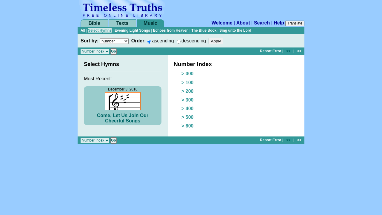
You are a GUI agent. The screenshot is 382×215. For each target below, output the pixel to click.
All (83, 30)
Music (150, 23)
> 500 (187, 117)
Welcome (222, 22)
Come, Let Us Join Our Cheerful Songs (122, 118)
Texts (122, 23)
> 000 (187, 73)
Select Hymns (100, 30)
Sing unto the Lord (235, 30)
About (243, 22)
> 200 (187, 91)
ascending (163, 40)
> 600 (187, 125)
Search (262, 22)
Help (279, 22)
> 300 (187, 99)
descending (193, 40)
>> (299, 51)
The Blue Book (203, 30)
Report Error (270, 51)
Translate (294, 23)
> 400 (187, 108)
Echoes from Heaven (171, 30)
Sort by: (89, 40)
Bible (94, 23)
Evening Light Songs (132, 30)
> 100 (187, 82)
